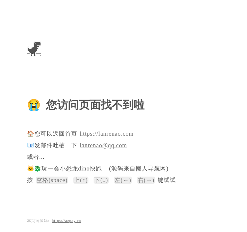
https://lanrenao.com (106, 133)
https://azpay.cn (66, 220)
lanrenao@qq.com (103, 145)
